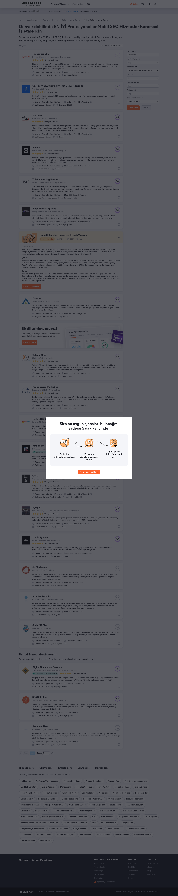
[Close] (129, 420)
